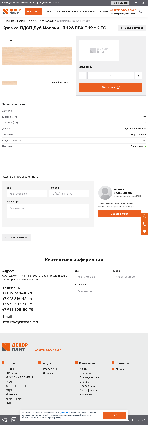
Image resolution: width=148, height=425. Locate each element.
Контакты (103, 12)
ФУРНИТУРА (14, 398)
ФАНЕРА (11, 394)
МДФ (9, 381)
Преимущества (43, 3)
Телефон (54, 187)
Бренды (66, 12)
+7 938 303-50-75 (17, 304)
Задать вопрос (119, 213)
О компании (89, 12)
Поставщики (27, 3)
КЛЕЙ (10, 403)
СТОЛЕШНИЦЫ (16, 386)
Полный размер (59, 82)
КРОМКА (11, 373)
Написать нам (120, 3)
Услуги (47, 12)
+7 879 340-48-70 (123, 10)
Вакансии (86, 394)
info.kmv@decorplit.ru (20, 322)
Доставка (49, 373)
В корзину (111, 87)
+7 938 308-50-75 (17, 309)
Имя (9, 187)
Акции (56, 12)
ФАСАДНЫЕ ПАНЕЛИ (19, 377)
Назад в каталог (131, 28)
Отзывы (57, 3)
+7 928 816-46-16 (17, 299)
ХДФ (9, 390)
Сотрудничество (10, 3)
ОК (115, 415)
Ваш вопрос (13, 201)
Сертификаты (88, 390)
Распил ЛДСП (51, 369)
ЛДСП (10, 369)
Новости (76, 12)
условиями (65, 413)
